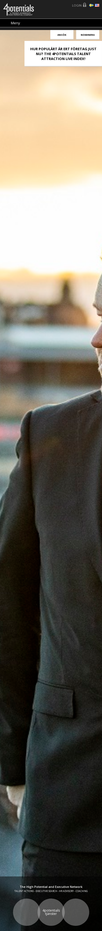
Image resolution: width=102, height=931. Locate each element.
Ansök (61, 35)
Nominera (88, 35)
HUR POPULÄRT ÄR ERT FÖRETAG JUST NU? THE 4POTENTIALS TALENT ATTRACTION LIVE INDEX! (63, 53)
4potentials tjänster (51, 912)
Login (77, 5)
